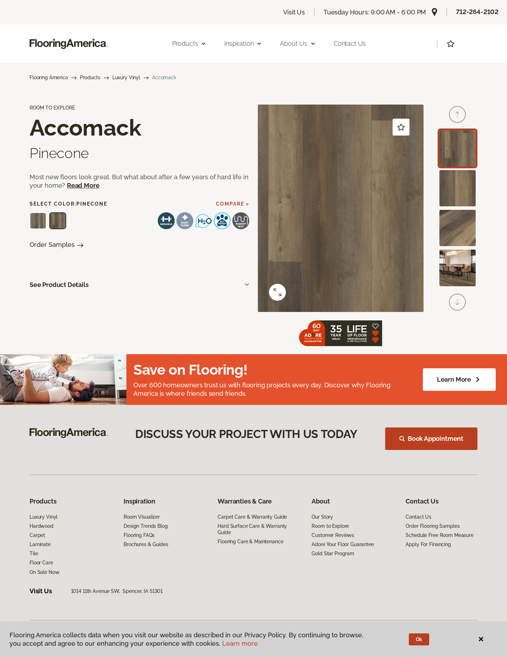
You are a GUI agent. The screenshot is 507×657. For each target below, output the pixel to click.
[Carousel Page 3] (457, 228)
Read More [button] (83, 185)
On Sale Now (44, 572)
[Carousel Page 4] (457, 268)
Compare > (232, 204)
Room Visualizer (142, 517)
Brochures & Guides (146, 544)
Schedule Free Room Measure (439, 535)
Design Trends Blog (146, 526)
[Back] (457, 114)
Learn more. (240, 643)
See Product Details (59, 284)
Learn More (459, 379)
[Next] (457, 302)
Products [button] (189, 43)
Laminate (40, 544)
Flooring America (49, 77)
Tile (34, 553)
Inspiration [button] (243, 43)
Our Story (322, 517)
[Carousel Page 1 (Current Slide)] (457, 148)
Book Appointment (431, 438)
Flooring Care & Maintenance (250, 541)
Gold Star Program (333, 553)
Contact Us (350, 43)
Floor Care (41, 562)
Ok (419, 639)
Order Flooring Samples (432, 526)
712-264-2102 (477, 11)
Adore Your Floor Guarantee (343, 544)
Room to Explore (330, 526)
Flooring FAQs (139, 535)
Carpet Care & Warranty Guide (252, 517)
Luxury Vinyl (126, 77)
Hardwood (42, 526)
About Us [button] (298, 43)
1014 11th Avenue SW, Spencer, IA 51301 (117, 591)
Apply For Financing (428, 544)
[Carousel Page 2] (457, 188)
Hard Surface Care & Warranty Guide (252, 529)
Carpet (37, 535)
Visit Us (294, 12)
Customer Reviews (333, 535)
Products (90, 77)
